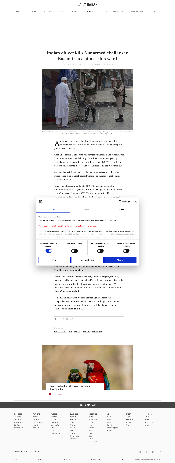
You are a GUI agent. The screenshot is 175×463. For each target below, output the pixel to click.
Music (109, 419)
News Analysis (18, 428)
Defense (72, 433)
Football (128, 417)
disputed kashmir (60, 331)
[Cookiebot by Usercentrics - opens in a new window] (121, 201)
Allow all (120, 260)
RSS (122, 459)
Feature (91, 439)
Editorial (147, 425)
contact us (95, 459)
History (91, 436)
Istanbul (35, 417)
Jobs (16, 459)
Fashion (91, 428)
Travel (91, 422)
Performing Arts (112, 428)
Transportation (75, 436)
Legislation (17, 419)
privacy (41, 459)
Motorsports (130, 422)
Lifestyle (93, 414)
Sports (129, 414)
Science (91, 430)
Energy (72, 422)
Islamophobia (137, 11)
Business (74, 414)
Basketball (129, 419)
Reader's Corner (150, 422)
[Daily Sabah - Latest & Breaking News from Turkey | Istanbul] (87, 4)
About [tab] (121, 209)
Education (36, 419)
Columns (147, 417)
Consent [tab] (53, 209)
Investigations (37, 422)
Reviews (109, 430)
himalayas (86, 331)
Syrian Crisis (119, 11)
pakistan (77, 331)
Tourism (72, 428)
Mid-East (48, 11)
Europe (61, 11)
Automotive (74, 417)
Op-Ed (147, 419)
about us (67, 459)
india (70, 331)
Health (91, 417)
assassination (97, 331)
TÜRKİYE (36, 414)
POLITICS (18, 414)
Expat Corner (93, 441)
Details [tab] (87, 209)
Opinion (148, 414)
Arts (109, 414)
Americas (74, 11)
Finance (72, 425)
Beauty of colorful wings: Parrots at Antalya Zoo (71, 388)
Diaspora (36, 428)
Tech (71, 430)
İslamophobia (56, 433)
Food (90, 425)
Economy (73, 419)
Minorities (36, 425)
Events (109, 422)
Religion (91, 433)
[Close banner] (135, 202)
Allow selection (87, 260)
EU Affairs (17, 425)
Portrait (109, 425)
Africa (104, 11)
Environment (93, 419)
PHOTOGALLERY (58, 394)
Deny (54, 260)
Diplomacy (17, 417)
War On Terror (19, 422)
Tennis (128, 425)
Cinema (109, 417)
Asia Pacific (90, 11)
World (35, 11)
